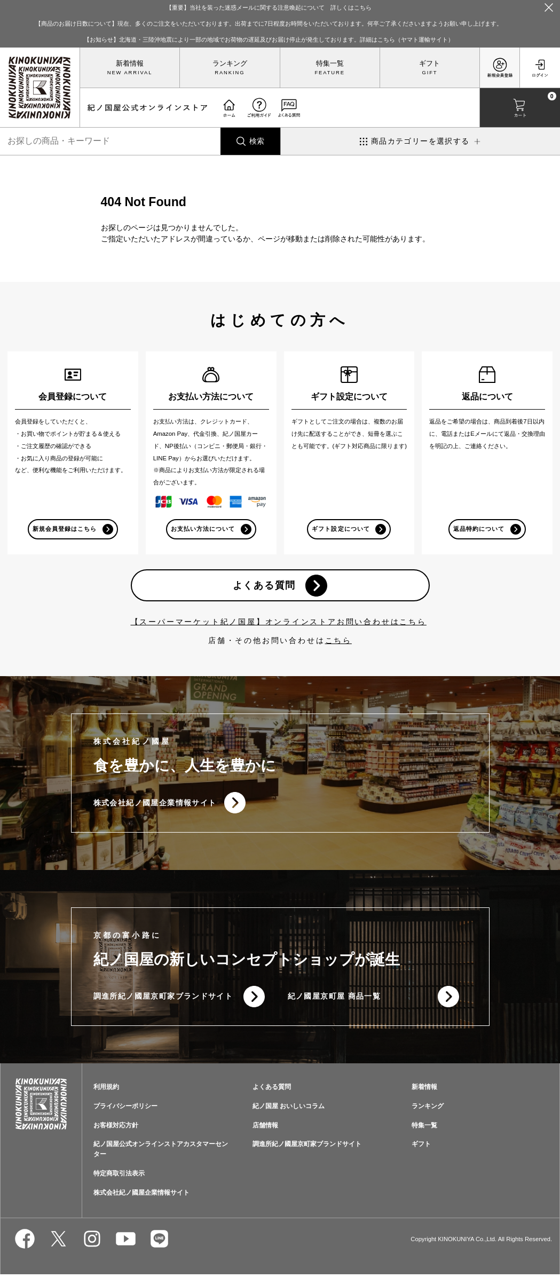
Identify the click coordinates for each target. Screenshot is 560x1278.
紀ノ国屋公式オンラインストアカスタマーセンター (160, 1152)
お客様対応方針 (115, 1128)
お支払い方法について (202, 529)
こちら (338, 642)
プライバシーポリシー (125, 1109)
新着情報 (130, 63)
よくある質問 (264, 586)
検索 (256, 141)
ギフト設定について (340, 529)
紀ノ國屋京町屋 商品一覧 (334, 998)
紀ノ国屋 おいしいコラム (289, 1109)
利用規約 (106, 1090)
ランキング (229, 63)
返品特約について (478, 529)
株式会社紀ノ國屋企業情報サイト (155, 804)
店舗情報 (265, 1128)
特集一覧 (330, 63)
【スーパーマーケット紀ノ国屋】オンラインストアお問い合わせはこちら (279, 623)
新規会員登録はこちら (64, 529)
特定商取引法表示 (119, 1176)
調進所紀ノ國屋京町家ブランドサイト (163, 998)
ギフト (429, 63)
